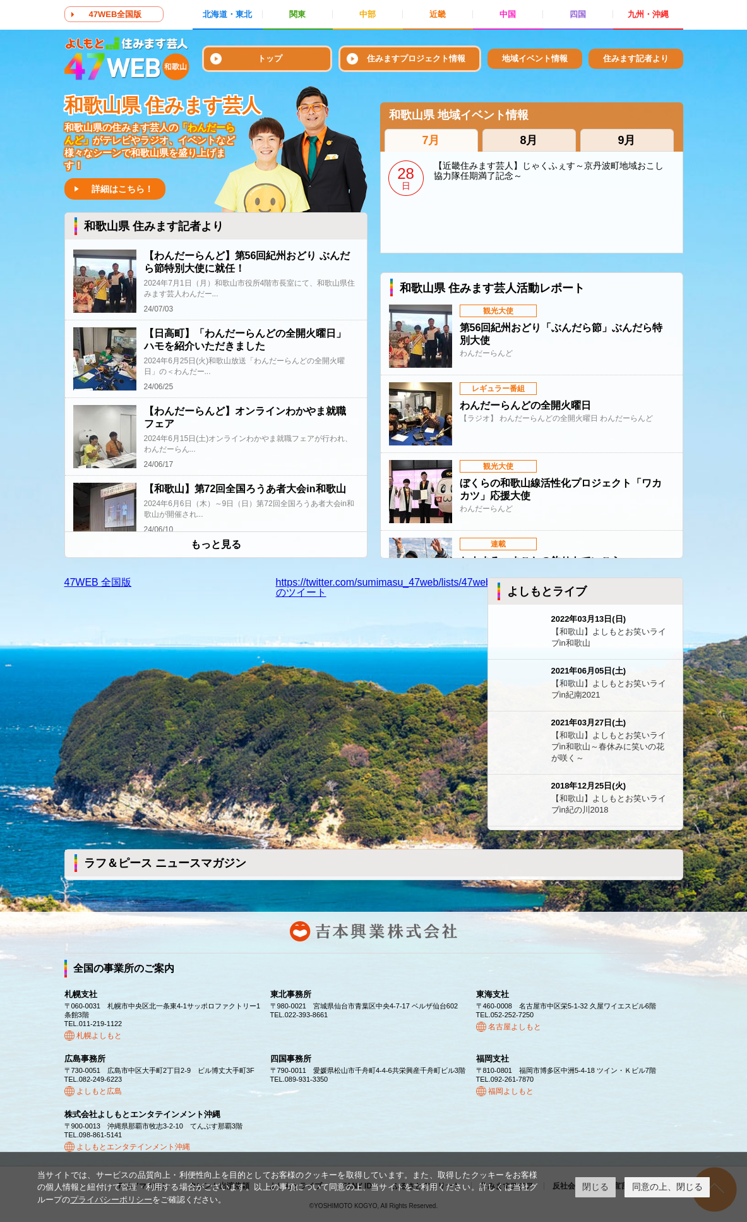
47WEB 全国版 (98, 582)
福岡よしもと (511, 1091)
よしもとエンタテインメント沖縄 (133, 1146)
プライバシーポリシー (111, 1199)
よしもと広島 (99, 1091)
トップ (270, 58)
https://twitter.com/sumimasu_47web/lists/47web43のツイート (389, 587)
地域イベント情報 (535, 58)
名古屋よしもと (514, 1026)
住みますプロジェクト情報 (416, 58)
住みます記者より (636, 58)
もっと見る (216, 545)
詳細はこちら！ (122, 189)
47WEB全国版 (115, 14)
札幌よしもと (99, 1035)
